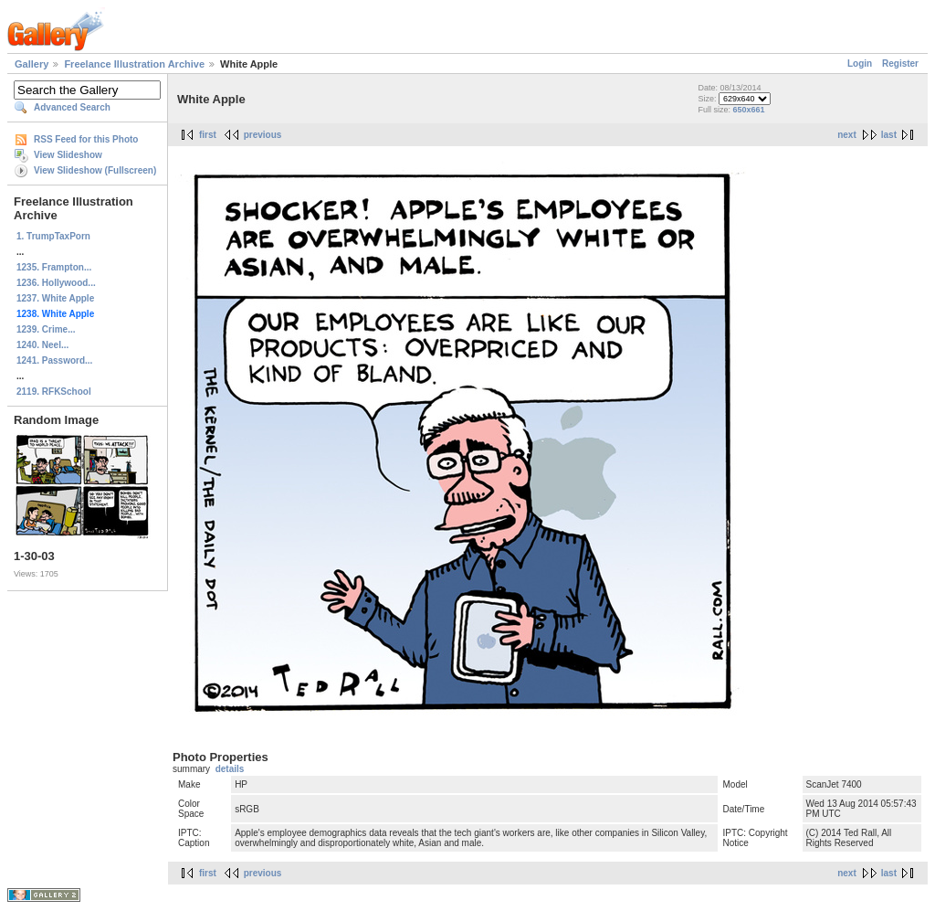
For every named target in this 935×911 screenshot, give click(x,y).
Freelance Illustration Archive (134, 63)
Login (859, 63)
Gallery (31, 63)
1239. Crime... (45, 329)
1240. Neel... (42, 345)
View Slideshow (68, 155)
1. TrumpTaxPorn (53, 236)
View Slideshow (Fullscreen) (95, 170)
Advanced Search (72, 107)
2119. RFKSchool (53, 392)
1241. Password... (54, 360)
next (846, 135)
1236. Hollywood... (56, 283)
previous (263, 135)
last (889, 135)
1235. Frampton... (53, 267)
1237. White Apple (55, 298)
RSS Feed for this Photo (86, 139)
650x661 (748, 109)
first (207, 135)
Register (900, 63)
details (230, 769)
